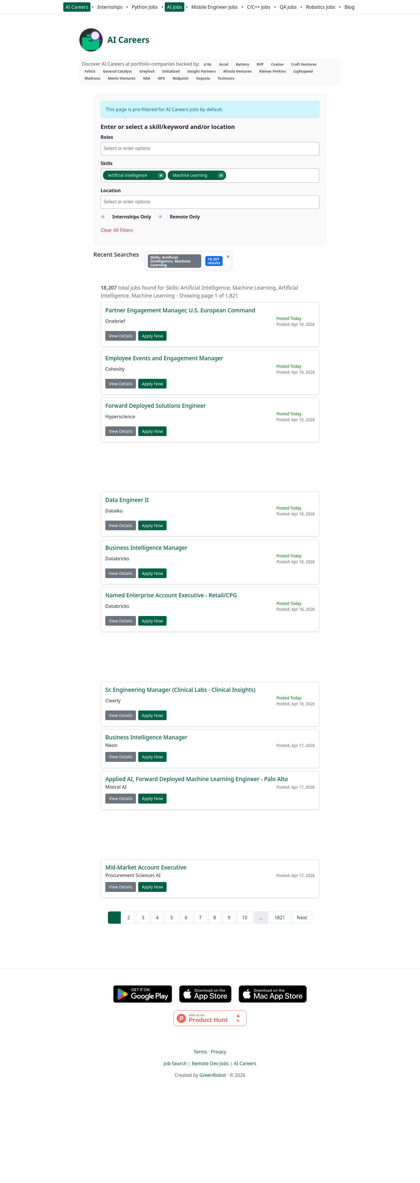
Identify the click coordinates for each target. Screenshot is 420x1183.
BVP (260, 64)
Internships (110, 7)
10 (244, 917)
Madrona (92, 78)
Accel (223, 64)
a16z (207, 64)
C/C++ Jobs (258, 7)
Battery (242, 64)
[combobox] (210, 148)
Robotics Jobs (320, 7)
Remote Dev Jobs (210, 1063)
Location (111, 190)
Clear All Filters (117, 230)
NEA (146, 78)
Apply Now (152, 336)
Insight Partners (201, 71)
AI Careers (77, 7)
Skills (107, 163)
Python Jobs (145, 7)
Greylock (147, 71)
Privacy (218, 1052)
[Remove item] (161, 175)
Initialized (171, 71)
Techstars (226, 78)
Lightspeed (303, 71)
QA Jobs (288, 7)
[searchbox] (211, 149)
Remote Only (185, 217)
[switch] (105, 216)
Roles (107, 137)
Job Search (175, 1063)
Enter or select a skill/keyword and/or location (168, 127)
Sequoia (203, 78)
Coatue (277, 64)
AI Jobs (174, 7)
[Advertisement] (210, 466)
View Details (120, 336)
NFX (161, 78)
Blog (349, 7)
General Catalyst (117, 71)
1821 (279, 917)
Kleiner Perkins (272, 71)
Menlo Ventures (121, 78)
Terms (200, 1052)
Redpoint (180, 78)
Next (302, 917)
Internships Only (131, 217)
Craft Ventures (303, 64)
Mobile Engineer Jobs (214, 7)
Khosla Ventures (237, 71)
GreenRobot (213, 1075)
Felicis (90, 71)
